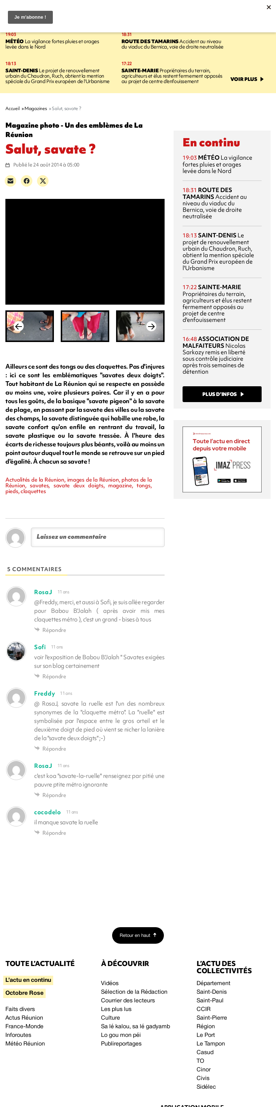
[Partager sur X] (43, 181)
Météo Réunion (25, 1044)
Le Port (206, 1035)
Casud (205, 1052)
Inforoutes (18, 1035)
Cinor (204, 1069)
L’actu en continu (28, 980)
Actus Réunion (24, 1018)
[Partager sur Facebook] (26, 181)
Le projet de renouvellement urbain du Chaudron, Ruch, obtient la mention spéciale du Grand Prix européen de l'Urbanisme (57, 76)
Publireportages (121, 1044)
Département (213, 983)
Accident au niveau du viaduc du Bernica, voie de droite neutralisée (172, 44)
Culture (110, 1018)
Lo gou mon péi (121, 1035)
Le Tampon (211, 1044)
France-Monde (24, 1026)
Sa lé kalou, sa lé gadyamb (135, 1026)
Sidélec (206, 1087)
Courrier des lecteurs (128, 1000)
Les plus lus (116, 1009)
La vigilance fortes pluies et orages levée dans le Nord (52, 44)
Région (206, 1026)
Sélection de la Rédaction (134, 992)
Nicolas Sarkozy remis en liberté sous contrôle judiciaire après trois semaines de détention (216, 355)
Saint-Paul (210, 1000)
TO (200, 1061)
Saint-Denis (212, 992)
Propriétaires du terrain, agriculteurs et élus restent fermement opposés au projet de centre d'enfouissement (171, 76)
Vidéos (110, 983)
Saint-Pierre (212, 1018)
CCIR (204, 1009)
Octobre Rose (24, 993)
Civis (203, 1078)
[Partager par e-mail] (10, 181)
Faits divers (20, 1009)
